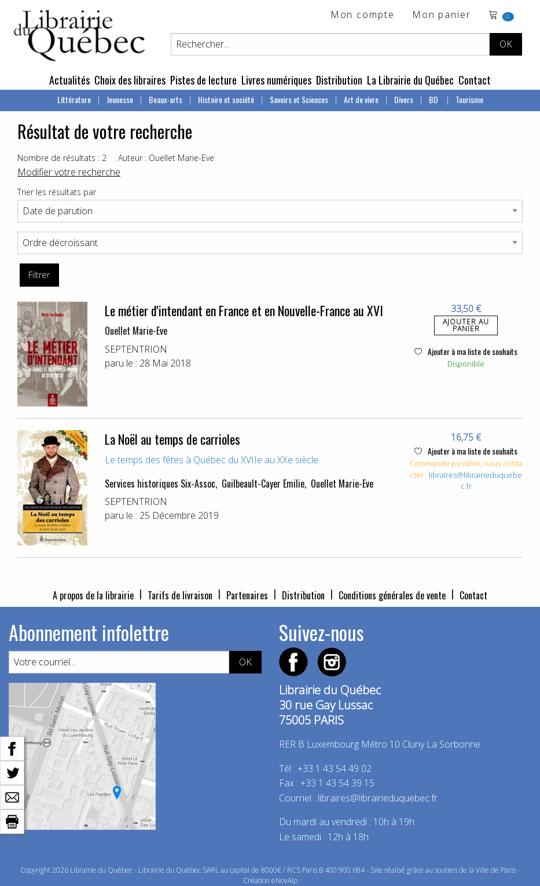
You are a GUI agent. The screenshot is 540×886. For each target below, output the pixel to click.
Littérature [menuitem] (74, 99)
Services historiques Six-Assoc (160, 483)
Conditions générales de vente (392, 595)
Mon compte (362, 15)
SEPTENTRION (136, 349)
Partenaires (247, 595)
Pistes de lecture (203, 80)
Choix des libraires (130, 80)
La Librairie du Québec (410, 80)
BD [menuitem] (434, 99)
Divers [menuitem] (403, 99)
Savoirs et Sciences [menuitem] (299, 99)
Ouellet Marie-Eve (136, 331)
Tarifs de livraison (180, 595)
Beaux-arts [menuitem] (165, 99)
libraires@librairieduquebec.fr (378, 798)
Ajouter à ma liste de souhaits (465, 351)
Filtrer (39, 274)
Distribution (339, 80)
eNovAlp (284, 880)
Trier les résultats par (56, 191)
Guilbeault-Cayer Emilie (263, 483)
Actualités (69, 80)
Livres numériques (276, 80)
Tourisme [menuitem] (469, 99)
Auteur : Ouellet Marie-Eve (166, 157)
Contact (474, 80)
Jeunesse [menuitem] (119, 99)
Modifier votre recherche (68, 172)
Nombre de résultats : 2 (61, 157)
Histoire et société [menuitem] (226, 99)
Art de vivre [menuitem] (361, 99)
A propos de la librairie (93, 595)
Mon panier (441, 15)
